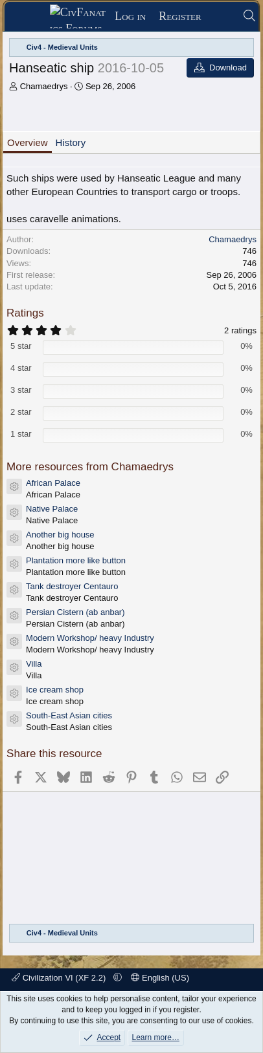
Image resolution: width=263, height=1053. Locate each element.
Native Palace (52, 509)
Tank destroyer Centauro (72, 586)
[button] (117, 978)
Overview (27, 142)
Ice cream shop (55, 689)
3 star (21, 390)
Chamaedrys (44, 86)
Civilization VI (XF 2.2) (60, 978)
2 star (21, 412)
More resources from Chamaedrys (90, 467)
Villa (33, 664)
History (71, 142)
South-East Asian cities (69, 715)
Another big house (60, 534)
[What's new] (222, 16)
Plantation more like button (76, 560)
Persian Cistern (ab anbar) (75, 612)
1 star (21, 434)
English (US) (160, 978)
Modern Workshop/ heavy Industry (90, 638)
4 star (21, 368)
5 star (21, 346)
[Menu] (31, 17)
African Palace (53, 483)
